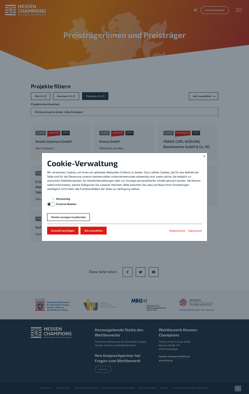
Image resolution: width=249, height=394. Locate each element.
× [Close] (204, 156)
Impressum (195, 231)
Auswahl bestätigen (63, 230)
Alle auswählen (93, 230)
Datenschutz (177, 231)
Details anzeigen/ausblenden (68, 217)
